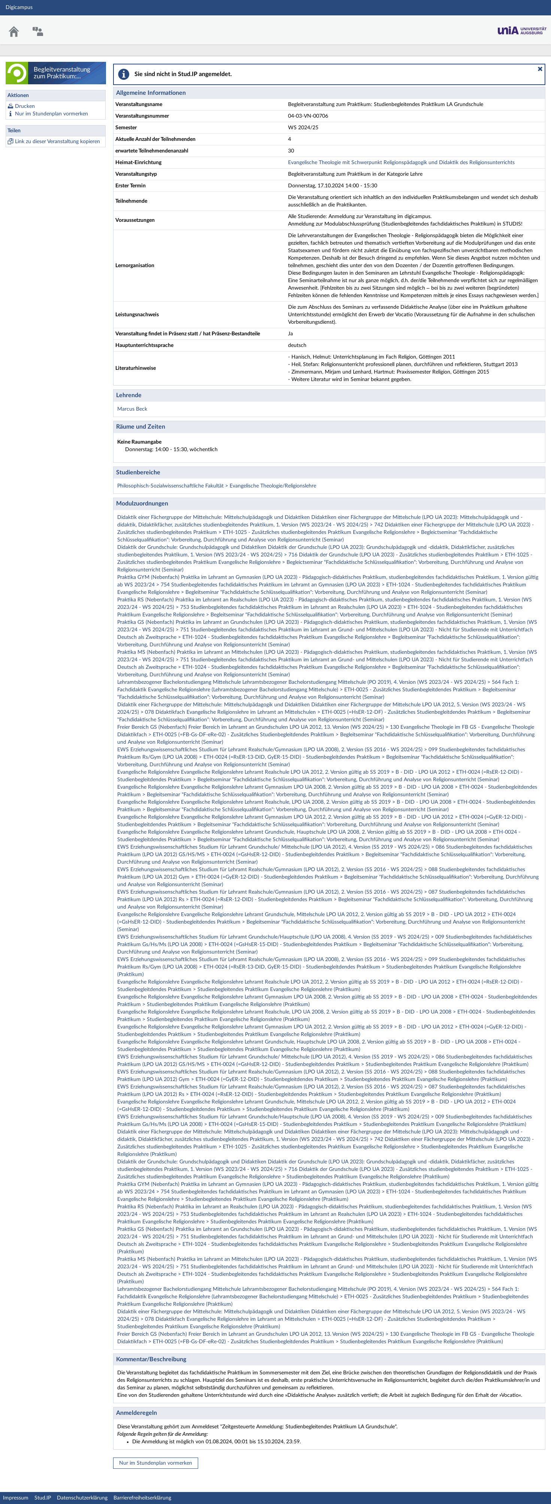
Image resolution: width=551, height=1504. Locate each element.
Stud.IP (42, 1498)
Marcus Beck (132, 409)
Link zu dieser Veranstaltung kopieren (57, 141)
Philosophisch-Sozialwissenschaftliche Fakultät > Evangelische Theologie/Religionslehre (216, 486)
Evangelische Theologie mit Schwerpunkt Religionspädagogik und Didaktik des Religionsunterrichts (401, 162)
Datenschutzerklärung (82, 1498)
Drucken (25, 106)
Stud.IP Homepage (522, 28)
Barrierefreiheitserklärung (142, 1498)
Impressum (15, 1498)
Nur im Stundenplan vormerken (51, 114)
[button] (540, 69)
